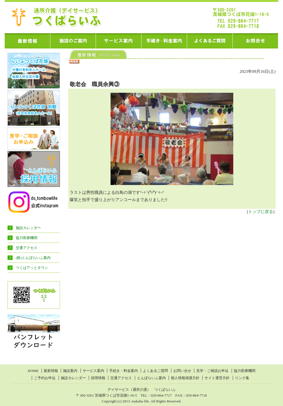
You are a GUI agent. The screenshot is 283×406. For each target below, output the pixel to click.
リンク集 (242, 378)
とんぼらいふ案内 (151, 378)
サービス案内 (93, 371)
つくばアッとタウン (32, 268)
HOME (33, 371)
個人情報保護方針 (185, 378)
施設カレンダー (28, 228)
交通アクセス (26, 248)
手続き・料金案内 (123, 371)
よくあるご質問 (155, 371)
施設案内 (70, 371)
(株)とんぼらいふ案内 (33, 258)
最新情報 (51, 371)
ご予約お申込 (45, 378)
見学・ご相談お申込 (212, 371)
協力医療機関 (26, 238)
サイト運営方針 (217, 378)
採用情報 (98, 378)
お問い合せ (182, 371)
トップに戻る (260, 211)
